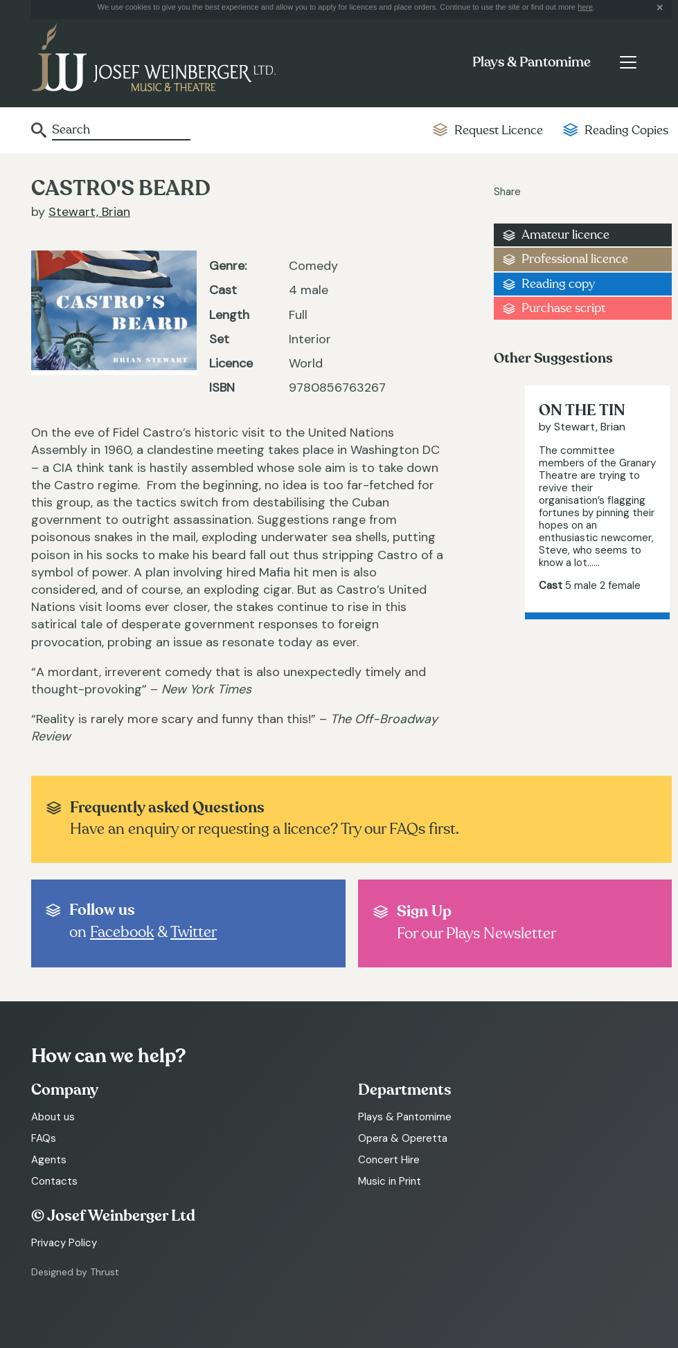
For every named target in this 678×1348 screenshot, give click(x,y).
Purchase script (563, 308)
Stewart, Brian (89, 211)
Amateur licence (565, 235)
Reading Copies (626, 130)
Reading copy (558, 284)
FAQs (43, 1138)
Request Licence (498, 130)
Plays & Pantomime (531, 62)
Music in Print (389, 1181)
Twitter (193, 932)
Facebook (122, 932)
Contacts (54, 1181)
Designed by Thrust (75, 1272)
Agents (48, 1160)
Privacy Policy (64, 1243)
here (585, 7)
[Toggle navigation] (628, 62)
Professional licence (574, 259)
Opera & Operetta (402, 1138)
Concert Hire (389, 1160)
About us (53, 1117)
